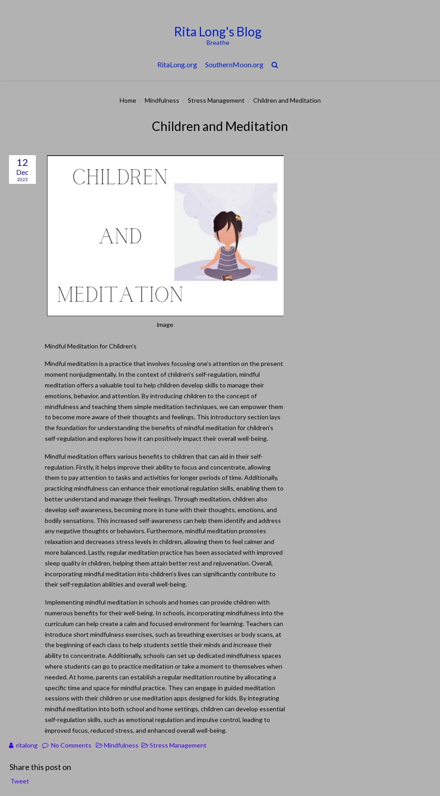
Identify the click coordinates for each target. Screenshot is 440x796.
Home (128, 100)
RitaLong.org (177, 64)
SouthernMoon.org (234, 64)
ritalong (27, 745)
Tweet (19, 781)
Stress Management (216, 100)
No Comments (71, 745)
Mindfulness (162, 100)
